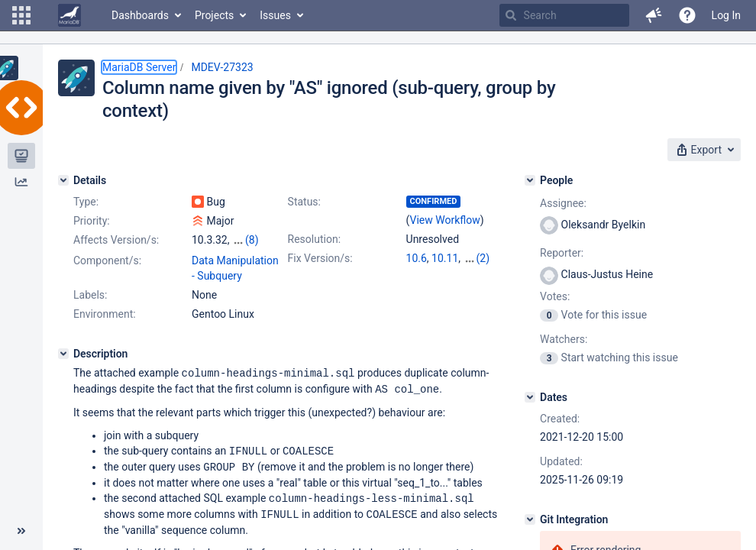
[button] (21, 15)
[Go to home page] (69, 15)
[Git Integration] (530, 519)
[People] (530, 180)
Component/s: (107, 260)
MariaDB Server (139, 67)
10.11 (444, 258)
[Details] (63, 180)
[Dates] (530, 397)
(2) (483, 258)
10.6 (416, 258)
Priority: (91, 221)
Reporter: (561, 253)
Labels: (90, 295)
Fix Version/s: (320, 258)
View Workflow (445, 220)
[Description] (63, 353)
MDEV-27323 (222, 67)
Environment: (104, 314)
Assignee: (563, 203)
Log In (726, 15)
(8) (252, 240)
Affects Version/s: (116, 240)
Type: (86, 202)
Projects (214, 15)
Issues (275, 15)
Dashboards (140, 15)
